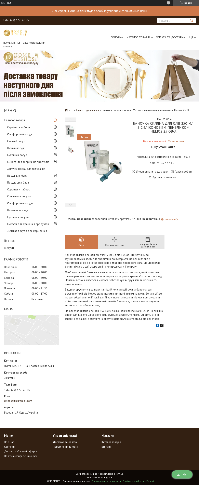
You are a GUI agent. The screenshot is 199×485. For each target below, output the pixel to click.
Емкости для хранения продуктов (28, 224)
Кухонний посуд (17, 155)
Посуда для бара (18, 182)
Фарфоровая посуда (20, 203)
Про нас (9, 241)
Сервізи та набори (18, 127)
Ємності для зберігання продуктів (28, 162)
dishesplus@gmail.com (18, 401)
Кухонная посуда (18, 217)
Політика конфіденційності (20, 456)
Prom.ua (118, 473)
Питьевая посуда (17, 210)
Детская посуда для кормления (27, 231)
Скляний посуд (16, 141)
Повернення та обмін (66, 446)
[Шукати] (191, 20)
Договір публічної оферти (20, 451)
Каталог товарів (138, 37)
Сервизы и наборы (18, 189)
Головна (117, 37)
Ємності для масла (87, 110)
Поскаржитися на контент (106, 481)
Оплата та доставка (170, 37)
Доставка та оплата (65, 442)
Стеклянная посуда (19, 196)
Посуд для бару (17, 175)
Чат (182, 474)
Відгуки (9, 248)
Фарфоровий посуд (19, 134)
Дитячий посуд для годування (26, 169)
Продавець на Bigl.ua (99, 477)
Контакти (9, 446)
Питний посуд (15, 148)
